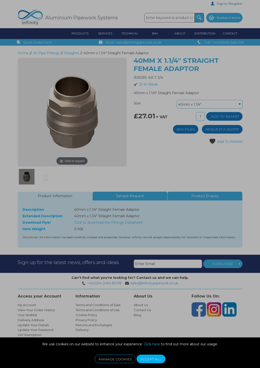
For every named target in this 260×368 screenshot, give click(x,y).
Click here (152, 344)
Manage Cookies (115, 359)
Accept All (151, 359)
